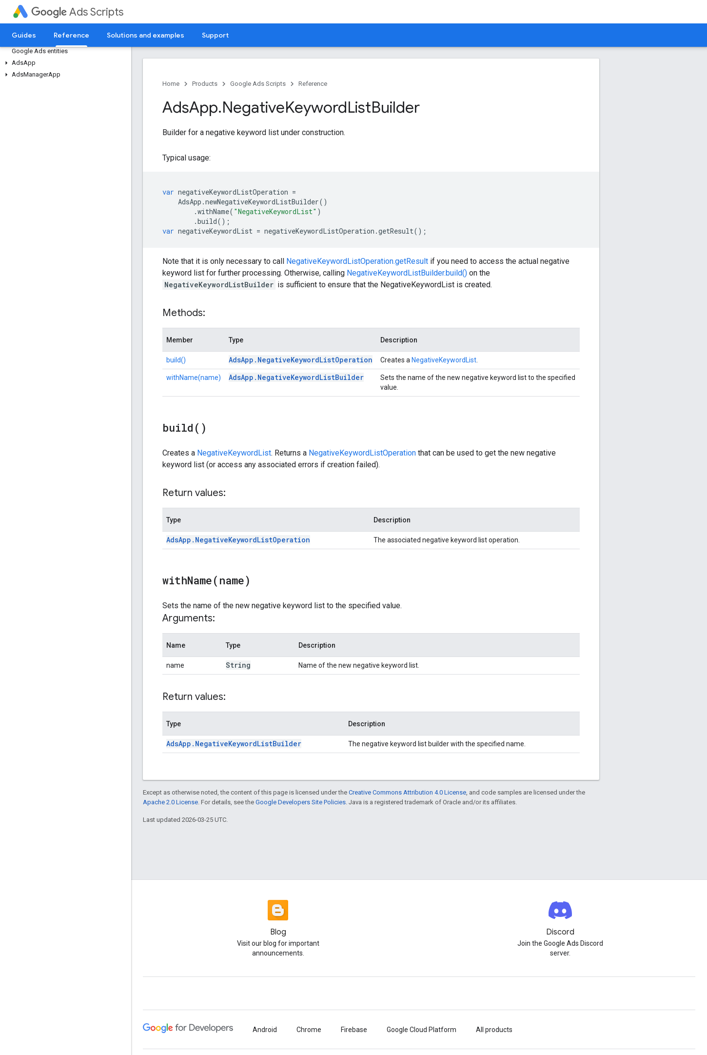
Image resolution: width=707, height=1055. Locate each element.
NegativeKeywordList (444, 360)
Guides (24, 35)
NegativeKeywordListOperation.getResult (357, 261)
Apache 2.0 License (170, 802)
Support (215, 35)
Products (204, 83)
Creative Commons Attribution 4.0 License (407, 792)
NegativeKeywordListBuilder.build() (407, 273)
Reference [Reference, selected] (71, 35)
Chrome (308, 1030)
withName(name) (193, 377)
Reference (312, 83)
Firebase (354, 1030)
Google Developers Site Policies (300, 802)
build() (176, 360)
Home (170, 83)
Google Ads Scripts (258, 83)
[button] (63, 63)
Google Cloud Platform (421, 1030)
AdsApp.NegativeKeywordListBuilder (296, 377)
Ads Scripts (77, 12)
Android (265, 1030)
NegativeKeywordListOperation (362, 453)
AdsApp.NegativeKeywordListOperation (301, 359)
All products (494, 1030)
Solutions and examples (145, 35)
